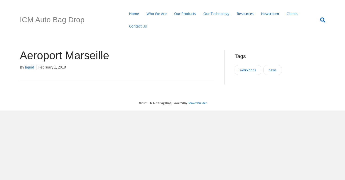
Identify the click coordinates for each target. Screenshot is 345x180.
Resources (245, 13)
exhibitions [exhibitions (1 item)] (248, 70)
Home (134, 13)
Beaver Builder (197, 103)
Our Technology (216, 13)
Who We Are (156, 13)
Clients (291, 13)
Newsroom (270, 13)
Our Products (185, 13)
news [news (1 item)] (273, 70)
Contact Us (138, 26)
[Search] (320, 20)
